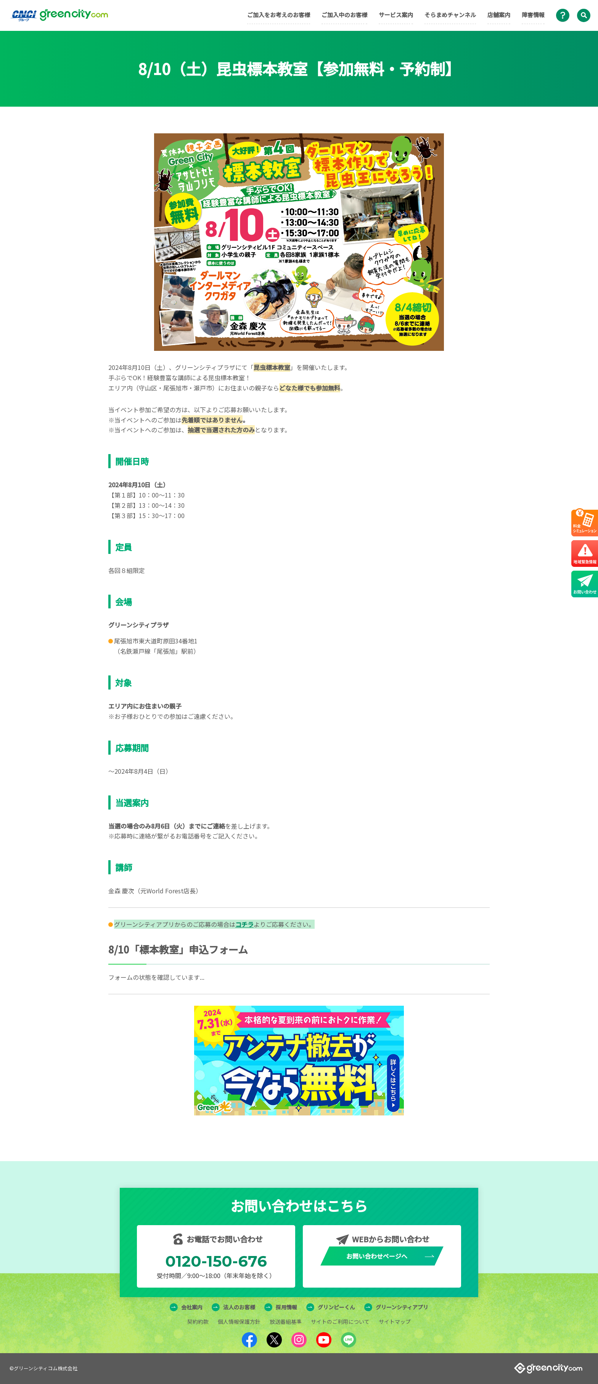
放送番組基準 (286, 1321)
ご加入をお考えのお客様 (278, 15)
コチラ (244, 924)
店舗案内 (498, 15)
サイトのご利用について (340, 1321)
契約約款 (198, 1321)
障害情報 (533, 15)
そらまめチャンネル (450, 15)
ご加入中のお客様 (344, 15)
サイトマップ (395, 1321)
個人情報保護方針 (239, 1321)
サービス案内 (396, 15)
